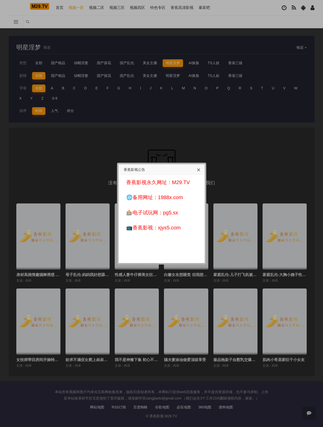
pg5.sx (170, 212)
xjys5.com (169, 227)
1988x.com (170, 197)
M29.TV (181, 182)
